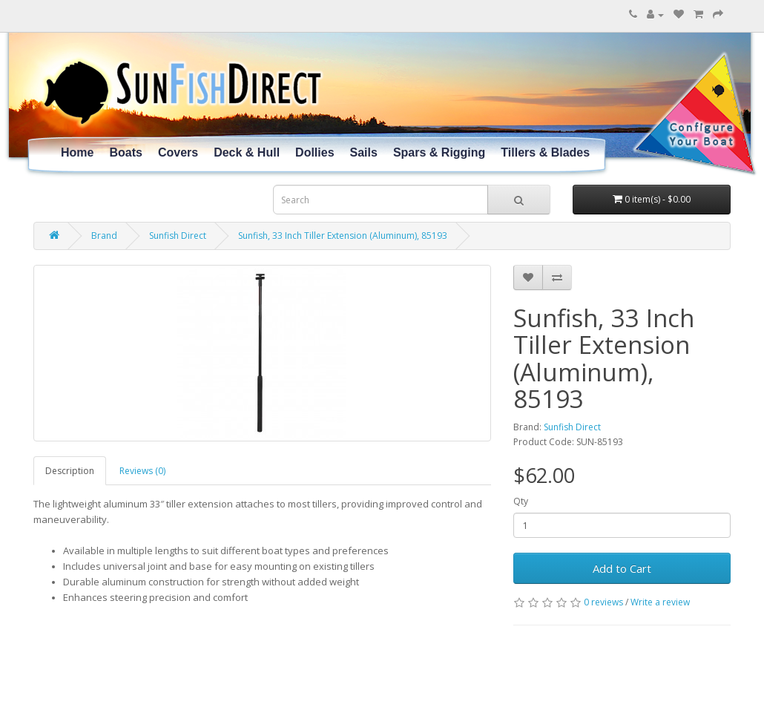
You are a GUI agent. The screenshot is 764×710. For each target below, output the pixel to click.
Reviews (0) (142, 470)
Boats (125, 152)
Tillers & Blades (545, 152)
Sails (364, 152)
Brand (104, 235)
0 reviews (603, 602)
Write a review (660, 602)
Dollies (314, 152)
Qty (520, 501)
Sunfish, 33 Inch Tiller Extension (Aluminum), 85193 (342, 235)
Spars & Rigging (439, 152)
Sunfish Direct (177, 235)
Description (69, 470)
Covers (178, 152)
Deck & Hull (247, 152)
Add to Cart (622, 568)
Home (77, 152)
